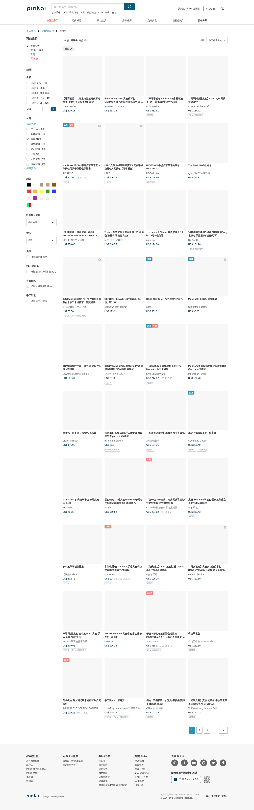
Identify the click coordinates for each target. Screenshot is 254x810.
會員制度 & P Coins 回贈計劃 (113, 785)
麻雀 (107, 12)
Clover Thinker (70, 440)
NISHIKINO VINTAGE (74, 240)
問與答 (102, 761)
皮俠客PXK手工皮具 (115, 373)
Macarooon (110, 574)
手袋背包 (31, 31)
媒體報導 (139, 765)
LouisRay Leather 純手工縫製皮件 (122, 708)
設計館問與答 (69, 765)
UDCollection (153, 173)
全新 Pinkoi (140, 769)
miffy (100, 12)
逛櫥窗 (29, 781)
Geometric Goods (197, 440)
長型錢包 (91, 12)
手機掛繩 (73, 12)
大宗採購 (103, 765)
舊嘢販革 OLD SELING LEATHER (80, 708)
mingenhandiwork (114, 440)
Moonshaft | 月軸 (197, 373)
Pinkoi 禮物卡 (32, 773)
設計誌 (29, 765)
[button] (53, 109)
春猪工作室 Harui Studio (201, 641)
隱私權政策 (104, 777)
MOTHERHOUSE (114, 240)
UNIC (107, 173)
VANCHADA (152, 641)
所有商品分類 (32, 761)
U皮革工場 (151, 574)
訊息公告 (103, 769)
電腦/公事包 (47, 31)
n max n (150, 240)
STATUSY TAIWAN (114, 106)
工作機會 (139, 781)
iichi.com (139, 785)
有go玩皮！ (194, 507)
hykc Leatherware (155, 373)
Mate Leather (70, 106)
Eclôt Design (153, 106)
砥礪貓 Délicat (70, 574)
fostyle (108, 507)
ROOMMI (67, 507)
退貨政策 (103, 781)
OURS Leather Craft (198, 106)
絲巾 (65, 12)
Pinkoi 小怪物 (141, 777)
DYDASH (193, 240)
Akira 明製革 (152, 440)
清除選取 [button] (31, 124)
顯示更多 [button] (31, 168)
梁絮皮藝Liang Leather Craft (203, 708)
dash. (149, 307)
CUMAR (109, 641)
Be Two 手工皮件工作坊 (75, 641)
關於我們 (139, 761)
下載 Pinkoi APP (186, 779)
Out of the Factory (197, 307)
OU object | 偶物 (154, 708)
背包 (114, 12)
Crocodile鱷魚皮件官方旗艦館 (161, 507)
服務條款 (103, 773)
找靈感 (29, 777)
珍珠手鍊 (56, 12)
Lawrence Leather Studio (76, 373)
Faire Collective (196, 574)
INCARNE (68, 173)
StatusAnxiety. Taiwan (116, 307)
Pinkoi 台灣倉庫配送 (36, 769)
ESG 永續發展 (142, 773)
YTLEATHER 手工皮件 (74, 307)
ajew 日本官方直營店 (199, 173)
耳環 (82, 12)
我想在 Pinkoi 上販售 (189, 8)
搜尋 (130, 7)
